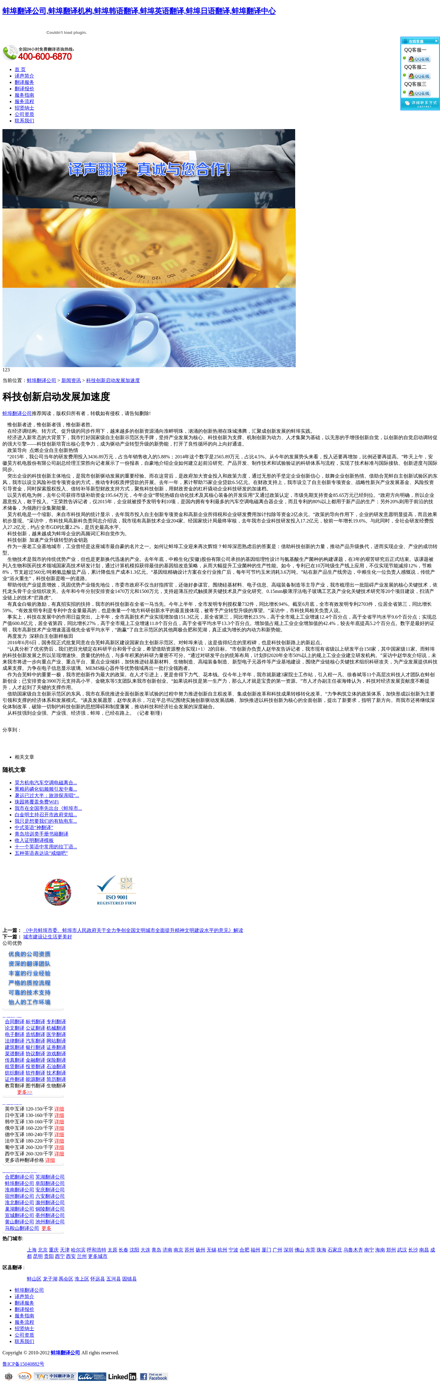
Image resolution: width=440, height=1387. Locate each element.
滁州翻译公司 (50, 1202)
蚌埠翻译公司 (41, 380)
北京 (43, 1249)
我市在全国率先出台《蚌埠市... (48, 808)
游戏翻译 (56, 1053)
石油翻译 (56, 1066)
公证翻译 (35, 1028)
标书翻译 (35, 1021)
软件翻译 (35, 1072)
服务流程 (24, 101)
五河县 (113, 1278)
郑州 (391, 1249)
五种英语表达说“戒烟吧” (41, 853)
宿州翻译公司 (19, 1196)
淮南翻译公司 (19, 1189)
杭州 (222, 1249)
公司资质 (24, 114)
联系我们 (24, 120)
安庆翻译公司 (50, 1189)
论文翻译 (14, 1028)
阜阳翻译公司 (50, 1183)
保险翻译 (56, 1060)
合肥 (244, 1249)
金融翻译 (35, 1060)
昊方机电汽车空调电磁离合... (46, 782)
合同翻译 (14, 1021)
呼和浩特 (96, 1249)
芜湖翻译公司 (50, 1176)
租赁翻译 (14, 1066)
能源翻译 (35, 1079)
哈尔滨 (78, 1249)
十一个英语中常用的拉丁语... (46, 846)
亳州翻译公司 (50, 1215)
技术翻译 (56, 1072)
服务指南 (24, 95)
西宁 (60, 1256)
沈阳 (134, 1249)
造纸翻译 (35, 1034)
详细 (59, 1108)
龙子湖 (50, 1278)
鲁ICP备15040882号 (23, 1364)
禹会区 (66, 1278)
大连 (145, 1249)
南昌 (424, 1249)
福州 (255, 1249)
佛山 (299, 1249)
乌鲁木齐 (353, 1249)
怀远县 (97, 1278)
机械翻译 (56, 1028)
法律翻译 (14, 1040)
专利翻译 (56, 1021)
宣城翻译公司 (19, 1215)
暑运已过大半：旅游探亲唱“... (47, 795)
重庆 (54, 1249)
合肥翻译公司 (19, 1176)
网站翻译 (56, 1040)
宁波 (233, 1249)
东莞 (310, 1249)
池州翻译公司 (50, 1221)
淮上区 (82, 1278)
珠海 (321, 1249)
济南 (167, 1249)
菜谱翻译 (14, 1053)
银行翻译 (35, 1047)
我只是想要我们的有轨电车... (46, 821)
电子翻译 (14, 1034)
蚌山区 (34, 1278)
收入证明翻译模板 (34, 840)
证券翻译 (56, 1047)
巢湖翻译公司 (19, 1209)
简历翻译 (56, 1079)
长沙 (413, 1249)
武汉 (402, 1249)
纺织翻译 (14, 1072)
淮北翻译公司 (19, 1202)
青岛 (156, 1249)
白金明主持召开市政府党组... (46, 814)
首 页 (20, 69)
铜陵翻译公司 (50, 1209)
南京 (178, 1249)
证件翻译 (14, 1079)
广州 (277, 1249)
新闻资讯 (71, 380)
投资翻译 (35, 1066)
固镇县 (129, 1278)
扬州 (200, 1249)
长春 (123, 1249)
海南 (380, 1249)
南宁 (369, 1249)
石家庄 (335, 1249)
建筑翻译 (14, 1047)
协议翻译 (35, 1053)
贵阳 (49, 1256)
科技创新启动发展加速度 (113, 380)
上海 (32, 1249)
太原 (112, 1249)
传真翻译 (14, 1060)
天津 (65, 1249)
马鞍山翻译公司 (22, 1228)
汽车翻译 (35, 1040)
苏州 (189, 1249)
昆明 (38, 1256)
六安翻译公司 (50, 1196)
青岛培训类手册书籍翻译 (41, 833)
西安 (71, 1256)
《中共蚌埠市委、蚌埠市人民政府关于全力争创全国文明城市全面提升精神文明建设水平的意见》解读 (133, 930)
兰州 (82, 1256)
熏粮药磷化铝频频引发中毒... (46, 789)
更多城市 (98, 1256)
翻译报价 (24, 88)
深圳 (288, 1249)
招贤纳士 (24, 107)
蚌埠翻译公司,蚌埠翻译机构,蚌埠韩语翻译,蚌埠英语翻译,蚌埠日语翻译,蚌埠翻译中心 (139, 11)
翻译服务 (24, 82)
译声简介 (24, 75)
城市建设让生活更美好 (47, 936)
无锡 (211, 1249)
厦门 (266, 1249)
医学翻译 (56, 1034)
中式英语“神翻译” (34, 827)
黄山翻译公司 (19, 1221)
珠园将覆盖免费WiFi (37, 801)
